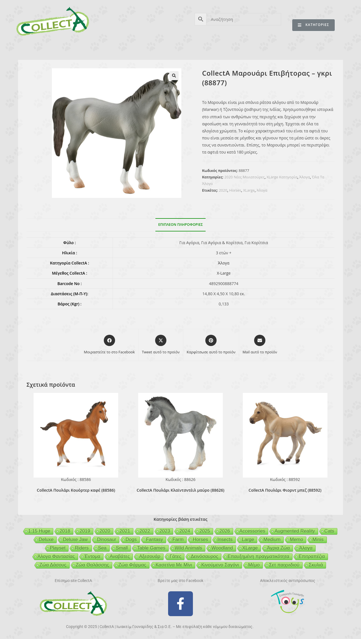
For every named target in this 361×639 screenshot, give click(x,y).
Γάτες (176, 556)
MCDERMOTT (242, 47)
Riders (82, 548)
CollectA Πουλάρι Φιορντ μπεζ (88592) (284, 490)
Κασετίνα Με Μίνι (174, 565)
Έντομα (92, 556)
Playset (58, 548)
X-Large (224, 273)
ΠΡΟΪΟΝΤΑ (71, 47)
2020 (223, 190)
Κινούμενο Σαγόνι (220, 565)
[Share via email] (260, 345)
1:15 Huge (39, 531)
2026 (224, 531)
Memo (296, 539)
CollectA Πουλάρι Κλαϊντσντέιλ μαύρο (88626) (180, 490)
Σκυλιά (316, 565)
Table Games (151, 548)
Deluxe (46, 539)
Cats (329, 531)
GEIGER (208, 47)
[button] (174, 75)
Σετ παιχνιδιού (284, 565)
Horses (235, 190)
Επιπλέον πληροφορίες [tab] (180, 224)
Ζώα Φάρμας (132, 565)
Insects (225, 539)
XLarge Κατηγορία (282, 177)
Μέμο (254, 565)
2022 (145, 531)
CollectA (38, 47)
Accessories (252, 531)
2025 (204, 531)
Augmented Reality (294, 531)
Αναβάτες (120, 556)
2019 (85, 531)
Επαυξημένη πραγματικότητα (258, 556)
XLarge (249, 190)
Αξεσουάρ (149, 556)
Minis (318, 539)
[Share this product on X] (161, 345)
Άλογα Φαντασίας (56, 556)
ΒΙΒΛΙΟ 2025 (108, 47)
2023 (165, 531)
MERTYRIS (280, 47)
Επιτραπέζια (312, 556)
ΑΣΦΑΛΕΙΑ (144, 47)
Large (248, 539)
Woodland (222, 548)
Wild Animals (188, 548)
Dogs (131, 539)
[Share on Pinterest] (211, 345)
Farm (178, 539)
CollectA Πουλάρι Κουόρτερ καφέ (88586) (76, 490)
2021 (125, 531)
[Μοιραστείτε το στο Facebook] (109, 345)
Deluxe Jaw (75, 539)
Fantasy (154, 539)
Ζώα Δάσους (53, 565)
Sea (102, 548)
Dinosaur (106, 539)
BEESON (177, 47)
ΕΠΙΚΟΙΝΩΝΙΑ (318, 47)
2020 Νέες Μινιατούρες (244, 177)
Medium (271, 539)
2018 (65, 531)
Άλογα (304, 177)
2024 (184, 531)
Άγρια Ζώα (278, 548)
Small (122, 548)
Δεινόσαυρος (204, 556)
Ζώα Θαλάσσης (92, 565)
